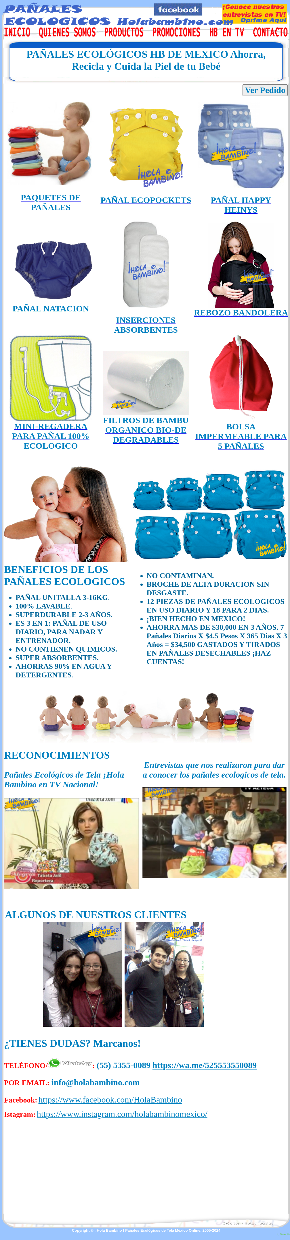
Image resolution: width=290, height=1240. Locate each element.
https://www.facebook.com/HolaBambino (110, 1099)
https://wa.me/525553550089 (204, 1065)
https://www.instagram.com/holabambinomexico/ (122, 1114)
